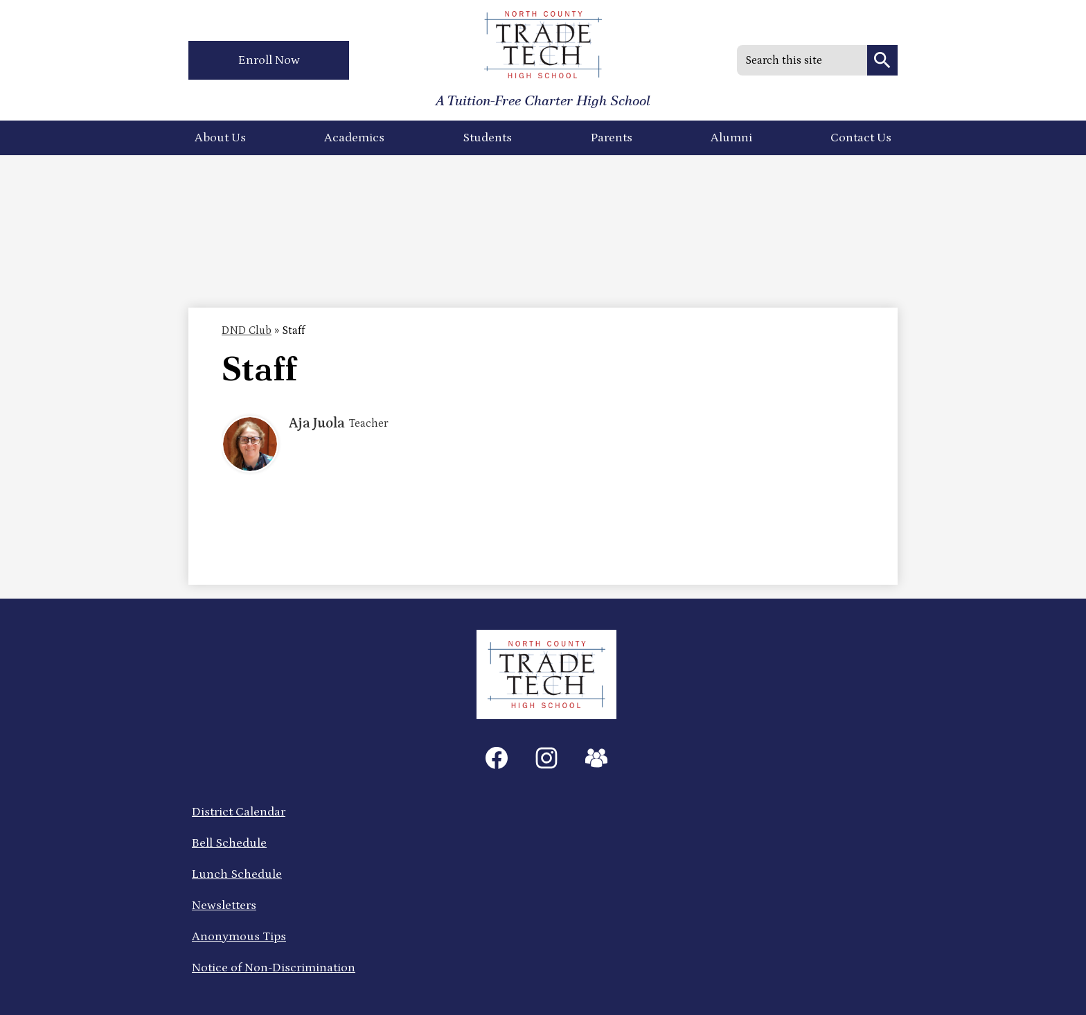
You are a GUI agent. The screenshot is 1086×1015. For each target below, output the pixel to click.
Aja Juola (317, 423)
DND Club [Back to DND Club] (247, 330)
